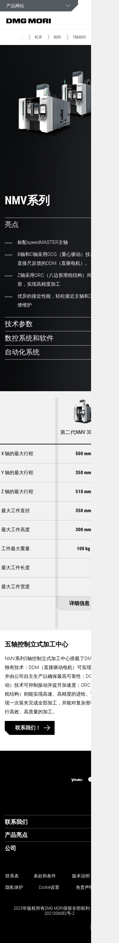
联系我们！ (28, 728)
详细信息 (79, 604)
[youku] (77, 780)
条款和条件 (45, 875)
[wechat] (92, 780)
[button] (95, 21)
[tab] (59, 225)
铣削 (57, 37)
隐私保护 (14, 887)
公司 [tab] (10, 848)
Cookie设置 (49, 887)
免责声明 (85, 887)
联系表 (12, 875)
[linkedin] (107, 780)
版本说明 (81, 875)
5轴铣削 (79, 37)
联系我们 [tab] (16, 822)
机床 (38, 37)
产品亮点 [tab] (16, 834)
